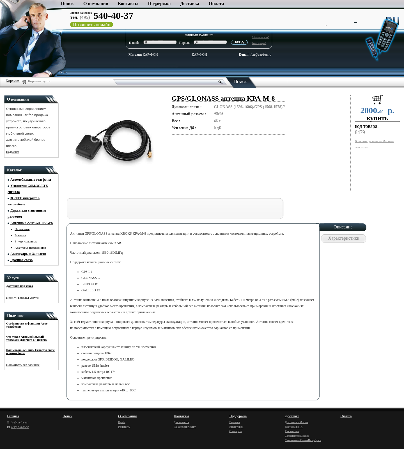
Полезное (15, 316)
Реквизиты (124, 426)
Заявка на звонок (81, 12)
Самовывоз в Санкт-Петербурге (303, 440)
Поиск (67, 3)
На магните (22, 229)
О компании (95, 3)
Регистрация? (259, 43)
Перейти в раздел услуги (22, 297)
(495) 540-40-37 (18, 427)
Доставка (189, 3)
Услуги (13, 278)
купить (377, 118)
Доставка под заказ (19, 285)
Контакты (128, 3)
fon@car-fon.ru (261, 54)
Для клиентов (181, 422)
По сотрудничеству (185, 426)
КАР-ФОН (143, 54)
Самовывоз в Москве (297, 435)
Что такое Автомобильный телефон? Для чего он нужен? (26, 338)
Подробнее (12, 151)
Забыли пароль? (260, 37)
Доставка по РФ (294, 426)
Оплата (216, 3)
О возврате (235, 431)
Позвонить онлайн (91, 24)
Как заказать (292, 431)
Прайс (121, 422)
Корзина (13, 81)
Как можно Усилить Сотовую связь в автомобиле (30, 351)
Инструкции (236, 426)
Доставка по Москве (296, 422)
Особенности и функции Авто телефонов (26, 325)
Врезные (20, 235)
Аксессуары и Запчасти (28, 254)
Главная (13, 416)
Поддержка (159, 3)
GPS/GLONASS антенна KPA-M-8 (223, 98)
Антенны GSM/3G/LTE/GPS (31, 223)
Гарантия (234, 422)
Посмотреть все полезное (23, 364)
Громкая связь (21, 260)
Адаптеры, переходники (30, 247)
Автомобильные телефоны (30, 180)
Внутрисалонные (26, 241)
